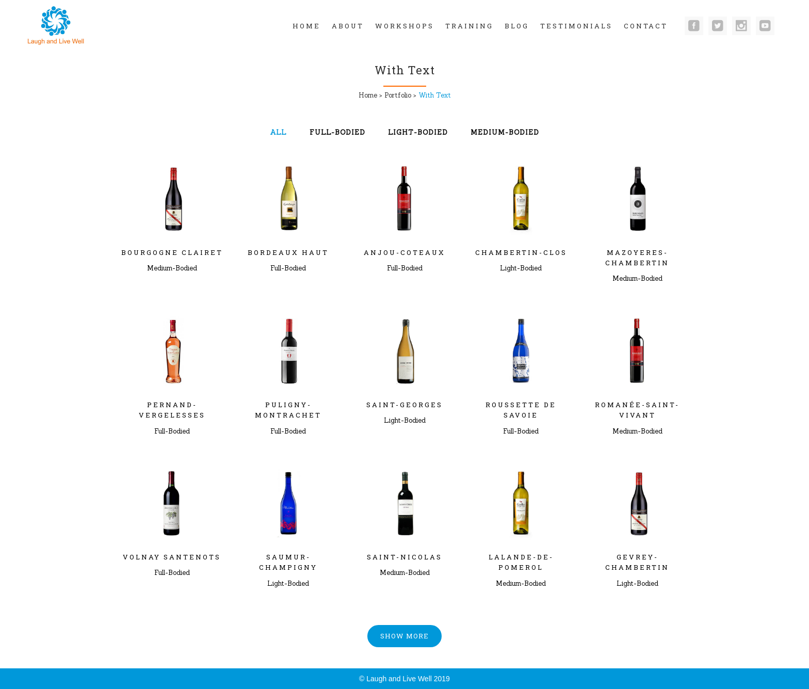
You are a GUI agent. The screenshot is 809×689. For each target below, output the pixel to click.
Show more (404, 635)
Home (368, 95)
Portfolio (397, 95)
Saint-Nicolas (404, 557)
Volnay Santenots (172, 557)
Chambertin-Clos (521, 252)
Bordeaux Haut (288, 252)
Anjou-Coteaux (404, 252)
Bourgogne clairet (172, 252)
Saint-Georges (404, 404)
